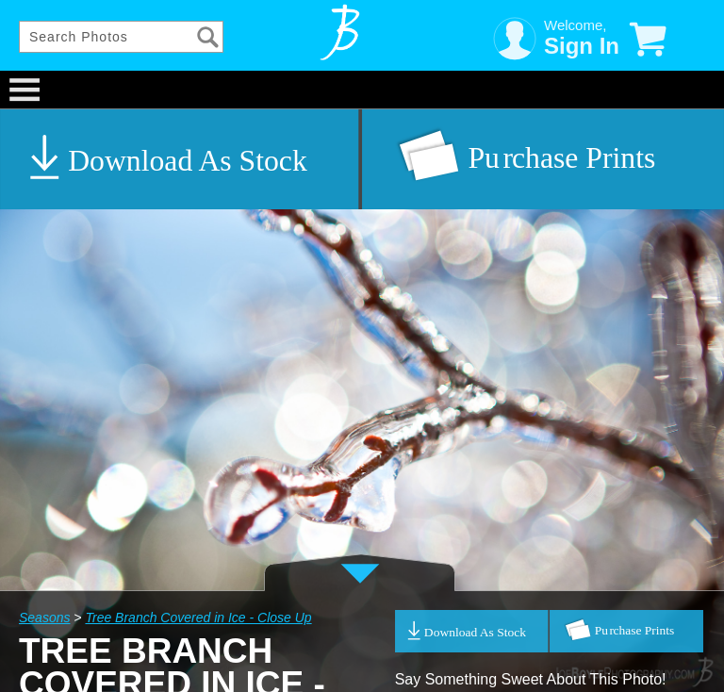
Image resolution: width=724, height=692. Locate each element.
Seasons (44, 617)
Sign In (581, 45)
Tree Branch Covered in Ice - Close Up (198, 617)
